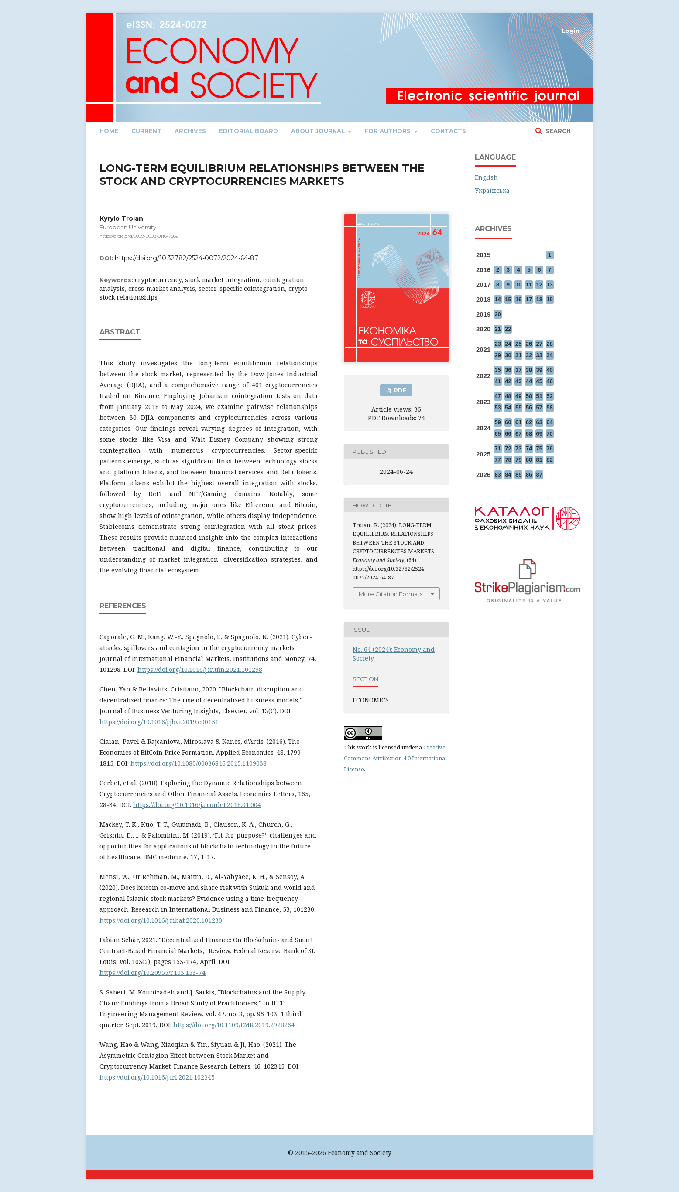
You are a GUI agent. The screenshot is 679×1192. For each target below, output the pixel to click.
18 (539, 299)
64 (549, 422)
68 (529, 433)
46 (549, 381)
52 (549, 396)
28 (549, 344)
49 (518, 396)
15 (508, 299)
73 (518, 448)
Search (557, 130)
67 (518, 433)
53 (497, 407)
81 (539, 459)
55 (518, 407)
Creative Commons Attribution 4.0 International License (395, 758)
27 (539, 344)
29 (497, 355)
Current (146, 130)
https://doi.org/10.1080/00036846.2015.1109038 (198, 763)
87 (539, 474)
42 (508, 381)
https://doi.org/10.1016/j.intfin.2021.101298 (199, 669)
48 (508, 396)
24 (508, 344)
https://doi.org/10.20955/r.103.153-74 (152, 972)
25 (518, 344)
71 (497, 448)
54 (508, 407)
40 (549, 370)
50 (529, 396)
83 (497, 474)
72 (508, 448)
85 (518, 474)
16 (518, 299)
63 (539, 422)
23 (497, 344)
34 (549, 355)
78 (508, 459)
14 (497, 299)
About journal (318, 130)
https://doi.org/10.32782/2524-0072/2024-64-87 (186, 258)
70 (549, 433)
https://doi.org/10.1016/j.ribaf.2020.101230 (160, 920)
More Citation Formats (390, 593)
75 (539, 448)
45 (539, 381)
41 (497, 381)
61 (518, 422)
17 (529, 299)
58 (549, 407)
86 (529, 474)
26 (529, 344)
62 (529, 422)
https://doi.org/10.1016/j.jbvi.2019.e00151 (159, 722)
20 (497, 314)
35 (497, 370)
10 (518, 284)
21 (497, 329)
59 (497, 422)
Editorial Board (248, 130)
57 (539, 407)
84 (508, 474)
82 (549, 459)
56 (529, 407)
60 (508, 422)
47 (497, 396)
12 (539, 284)
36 (508, 370)
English (486, 177)
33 (539, 355)
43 (518, 381)
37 (518, 370)
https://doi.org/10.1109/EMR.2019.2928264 (234, 1025)
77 (497, 459)
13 (549, 284)
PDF (399, 390)
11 (529, 284)
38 (529, 370)
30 (508, 355)
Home (108, 130)
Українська (492, 190)
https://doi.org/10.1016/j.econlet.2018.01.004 (197, 804)
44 (529, 381)
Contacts (448, 130)
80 (529, 459)
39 (539, 370)
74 (529, 448)
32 (529, 355)
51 (539, 396)
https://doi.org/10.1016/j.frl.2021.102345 (157, 1077)
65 (497, 433)
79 (518, 459)
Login (571, 30)
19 (549, 299)
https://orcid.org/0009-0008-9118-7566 (138, 236)
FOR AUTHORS (388, 130)
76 (549, 448)
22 (508, 329)
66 (508, 433)
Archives (190, 130)
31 (518, 355)
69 (539, 433)
